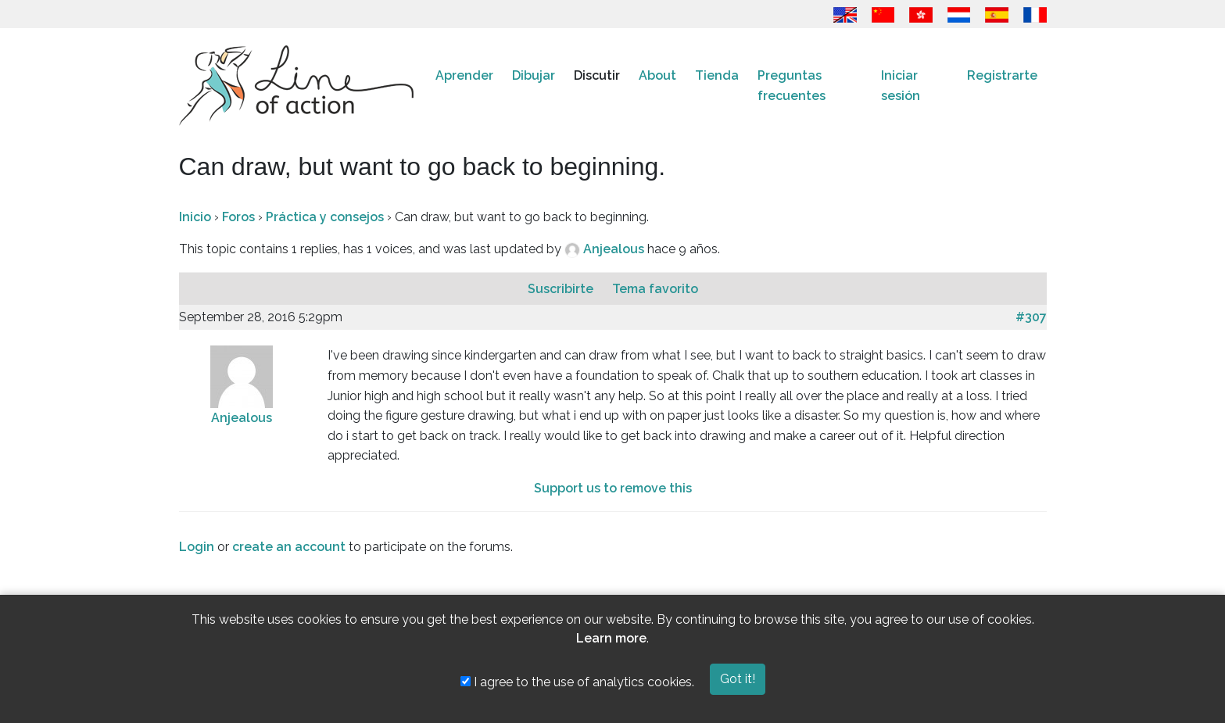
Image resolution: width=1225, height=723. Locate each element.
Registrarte (1002, 75)
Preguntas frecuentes (792, 85)
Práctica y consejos (325, 216)
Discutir (597, 75)
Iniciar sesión (900, 85)
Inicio (195, 216)
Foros (238, 216)
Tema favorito (655, 288)
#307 (1031, 317)
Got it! (737, 678)
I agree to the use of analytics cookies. (577, 682)
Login (196, 546)
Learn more (611, 638)
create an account (289, 546)
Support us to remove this (613, 488)
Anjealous (615, 249)
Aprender (464, 75)
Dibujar (533, 75)
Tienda (717, 75)
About (657, 75)
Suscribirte (562, 288)
